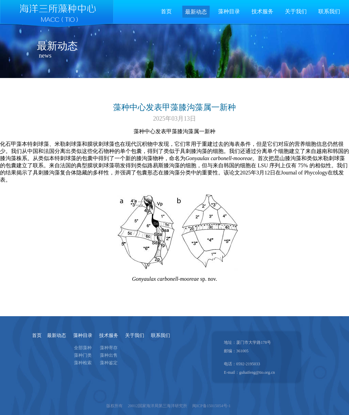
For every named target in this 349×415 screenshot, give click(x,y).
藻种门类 (83, 355)
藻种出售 (109, 355)
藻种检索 (83, 362)
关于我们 (134, 335)
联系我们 (160, 335)
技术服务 (108, 335)
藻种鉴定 (109, 362)
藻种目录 (82, 335)
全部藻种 (83, 347)
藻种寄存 (109, 347)
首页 (166, 11)
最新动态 (56, 335)
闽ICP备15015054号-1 (211, 405)
